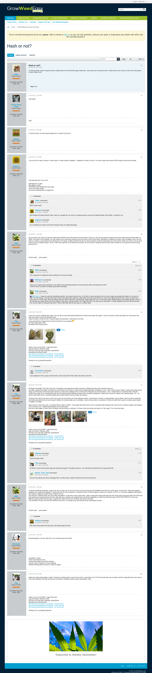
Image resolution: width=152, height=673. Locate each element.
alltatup (16, 139)
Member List (23, 22)
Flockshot (16, 544)
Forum (13, 27)
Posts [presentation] (10, 55)
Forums (10, 18)
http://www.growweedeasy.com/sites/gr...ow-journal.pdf (46, 354)
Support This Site (44, 22)
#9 (141, 535)
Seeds (94, 18)
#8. (139, 520)
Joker (16, 74)
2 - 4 (137, 265)
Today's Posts (12, 22)
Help (122, 666)
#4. (139, 200)
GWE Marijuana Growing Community (28, 27)
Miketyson (39, 280)
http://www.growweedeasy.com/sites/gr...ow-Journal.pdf (46, 357)
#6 (141, 312)
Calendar (33, 22)
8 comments (37, 448)
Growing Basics (40, 18)
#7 (141, 385)
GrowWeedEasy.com (129, 18)
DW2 (16, 243)
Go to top (141, 666)
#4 (141, 157)
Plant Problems (59, 18)
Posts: (15, 84)
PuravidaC (39, 371)
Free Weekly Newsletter (60, 22)
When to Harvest (79, 18)
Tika (16, 321)
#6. (139, 370)
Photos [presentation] (32, 55)
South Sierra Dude (16, 106)
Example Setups (108, 18)
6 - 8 (137, 449)
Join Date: (13, 82)
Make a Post (23, 18)
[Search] (130, 9)
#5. (139, 270)
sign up (67, 35)
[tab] (10, 55)
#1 (141, 65)
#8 (141, 487)
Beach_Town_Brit (42, 473)
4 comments (37, 265)
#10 (141, 574)
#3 (141, 130)
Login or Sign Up (139, 1)
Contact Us (131, 666)
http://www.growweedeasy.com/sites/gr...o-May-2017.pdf (46, 355)
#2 (141, 95)
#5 (141, 234)
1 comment (36, 366)
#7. (139, 453)
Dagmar (16, 166)
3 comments (37, 196)
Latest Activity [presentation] (21, 55)
